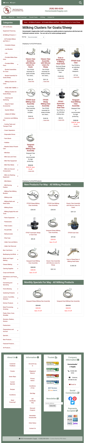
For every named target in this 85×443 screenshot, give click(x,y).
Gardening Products (10, 293)
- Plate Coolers (7, 226)
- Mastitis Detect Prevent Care (10, 147)
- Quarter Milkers (8, 110)
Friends (12, 371)
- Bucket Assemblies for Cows (9, 70)
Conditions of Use (32, 387)
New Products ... (8, 339)
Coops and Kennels (8, 272)
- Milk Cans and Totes (9, 157)
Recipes (12, 389)
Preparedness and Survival (10, 330)
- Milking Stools (8, 207)
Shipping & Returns (32, 372)
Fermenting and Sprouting (10, 284)
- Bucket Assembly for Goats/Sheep (10, 76)
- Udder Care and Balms (10, 242)
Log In (12, 2)
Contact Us (51, 17)
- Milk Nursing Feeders (10, 186)
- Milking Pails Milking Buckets (9, 192)
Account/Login (32, 365)
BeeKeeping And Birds (10, 254)
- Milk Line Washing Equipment (10, 176)
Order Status (32, 423)
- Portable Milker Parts (10, 64)
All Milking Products (35, 22)
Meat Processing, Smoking (10, 308)
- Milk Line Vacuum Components (10, 170)
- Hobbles (6, 142)
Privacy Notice (32, 379)
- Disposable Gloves (9, 134)
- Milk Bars (6, 152)
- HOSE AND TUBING (10, 88)
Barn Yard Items (10, 250)
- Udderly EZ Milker (9, 114)
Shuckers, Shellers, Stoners (8, 320)
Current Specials (12, 383)
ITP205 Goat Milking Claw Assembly (30, 102)
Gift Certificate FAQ (32, 401)
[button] (80, 3)
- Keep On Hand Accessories (8, 105)
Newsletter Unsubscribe (32, 416)
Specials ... (6, 335)
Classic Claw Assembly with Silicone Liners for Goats (30, 63)
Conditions (12, 395)
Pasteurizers (6, 325)
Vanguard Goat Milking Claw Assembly (75, 103)
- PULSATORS (10, 230)
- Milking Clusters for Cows (10, 82)
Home (6, 2)
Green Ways (12, 376)
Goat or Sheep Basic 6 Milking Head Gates (60, 61)
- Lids (5, 53)
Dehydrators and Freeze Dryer (10, 277)
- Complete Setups (9, 45)
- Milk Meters (7, 181)
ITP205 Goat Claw (75, 62)
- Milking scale (7, 197)
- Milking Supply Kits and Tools (10, 212)
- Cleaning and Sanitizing (8, 99)
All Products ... (7, 348)
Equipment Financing (9, 31)
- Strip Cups (6, 238)
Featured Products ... (9, 343)
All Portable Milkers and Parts (50, 22)
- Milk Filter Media (10, 165)
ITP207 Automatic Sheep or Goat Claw (60, 105)
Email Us (72, 384)
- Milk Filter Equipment (10, 161)
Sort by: (24, 37)
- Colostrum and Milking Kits (10, 119)
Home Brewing (10, 289)
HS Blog (42, 17)
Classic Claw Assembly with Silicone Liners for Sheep (45, 63)
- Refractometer (8, 234)
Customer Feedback (12, 365)
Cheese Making (10, 264)
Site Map (32, 393)
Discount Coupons (32, 409)
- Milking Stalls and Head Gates (10, 202)
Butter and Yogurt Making (10, 259)
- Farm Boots (7, 138)
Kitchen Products (10, 303)
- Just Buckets (8, 49)
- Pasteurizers (7, 221)
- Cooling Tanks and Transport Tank (9, 125)
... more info (30, 81)
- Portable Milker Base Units (10, 58)
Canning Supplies (10, 268)
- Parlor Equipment (10, 217)
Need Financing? (22, 17)
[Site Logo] (15, 10)
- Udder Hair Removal (9, 246)
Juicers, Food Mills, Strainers (10, 298)
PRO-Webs (63, 438)
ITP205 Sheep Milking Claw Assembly (45, 103)
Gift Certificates (7, 27)
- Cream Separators (9, 130)
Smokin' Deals (33, 17)
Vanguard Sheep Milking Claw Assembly (30, 148)
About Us (11, 17)
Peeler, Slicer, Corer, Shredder (8, 314)
